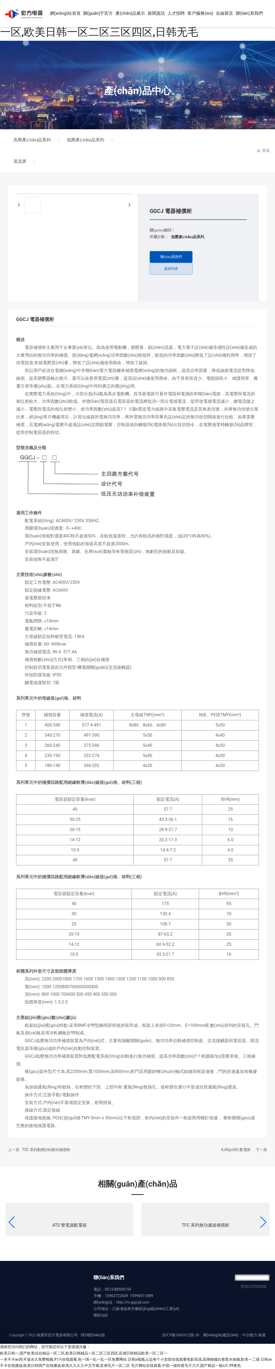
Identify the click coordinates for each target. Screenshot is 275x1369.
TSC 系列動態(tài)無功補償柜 (46, 1149)
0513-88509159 (118, 1289)
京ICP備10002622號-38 (180, 1335)
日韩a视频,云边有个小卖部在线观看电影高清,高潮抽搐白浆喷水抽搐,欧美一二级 (194, 1359)
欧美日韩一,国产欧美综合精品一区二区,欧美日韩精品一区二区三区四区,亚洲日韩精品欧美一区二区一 (84, 1353)
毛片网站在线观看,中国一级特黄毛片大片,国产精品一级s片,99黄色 (186, 1365)
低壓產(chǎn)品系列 (85, 140)
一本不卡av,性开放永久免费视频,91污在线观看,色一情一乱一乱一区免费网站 (63, 1359)
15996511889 (141, 1296)
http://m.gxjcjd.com (133, 1302)
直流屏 (19, 161)
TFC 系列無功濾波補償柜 (205, 1225)
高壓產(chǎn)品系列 (32, 140)
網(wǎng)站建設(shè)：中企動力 (230, 1335)
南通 (262, 1335)
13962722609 (116, 1296)
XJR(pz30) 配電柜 (236, 1149)
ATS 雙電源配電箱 (69, 1225)
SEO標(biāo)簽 (93, 1335)
